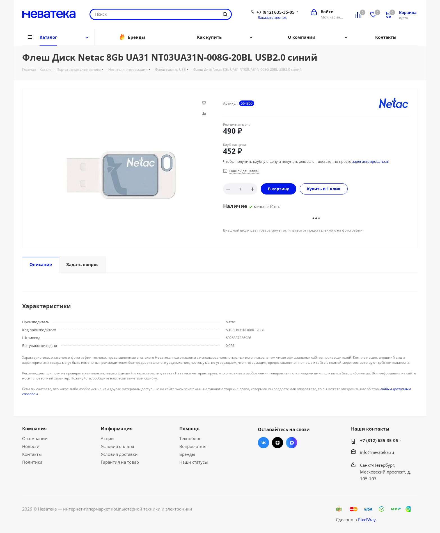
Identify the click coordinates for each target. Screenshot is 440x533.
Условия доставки (119, 454)
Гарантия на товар (120, 462)
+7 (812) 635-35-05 (275, 12)
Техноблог (190, 438)
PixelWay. (367, 519)
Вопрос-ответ (193, 446)
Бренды (187, 454)
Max (291, 442)
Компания (34, 429)
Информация (116, 429)
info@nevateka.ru (377, 452)
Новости (31, 446)
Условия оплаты (117, 446)
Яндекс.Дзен (277, 442)
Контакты (32, 454)
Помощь (189, 429)
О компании (35, 438)
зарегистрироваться (370, 161)
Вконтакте (263, 442)
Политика (32, 462)
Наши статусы (193, 462)
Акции (107, 438)
